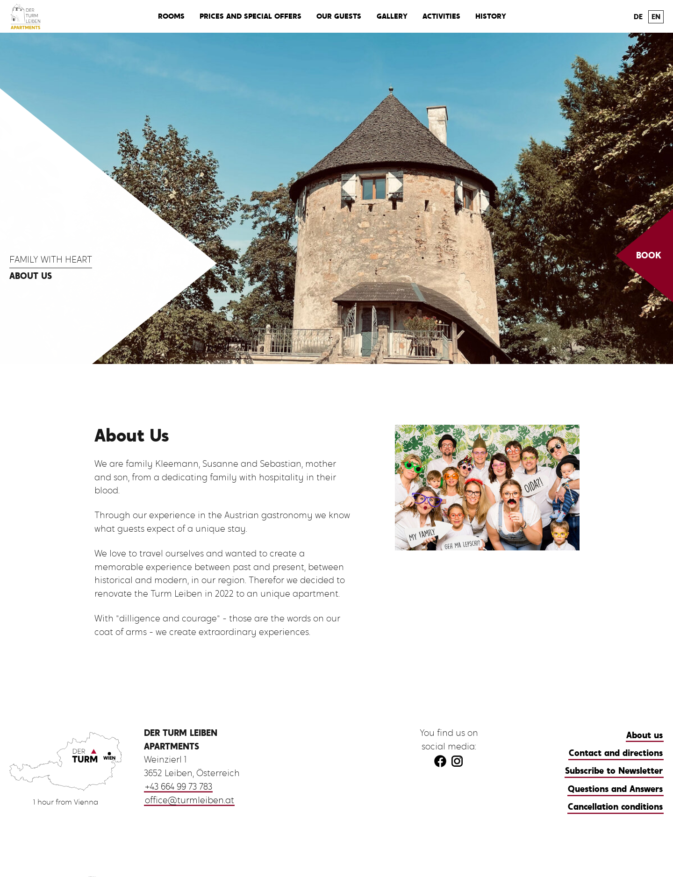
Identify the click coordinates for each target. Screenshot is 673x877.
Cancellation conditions (615, 807)
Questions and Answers (615, 789)
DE (638, 16)
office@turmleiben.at (189, 800)
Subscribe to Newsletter (614, 771)
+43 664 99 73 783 (178, 786)
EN (656, 16)
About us (644, 735)
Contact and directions (616, 753)
